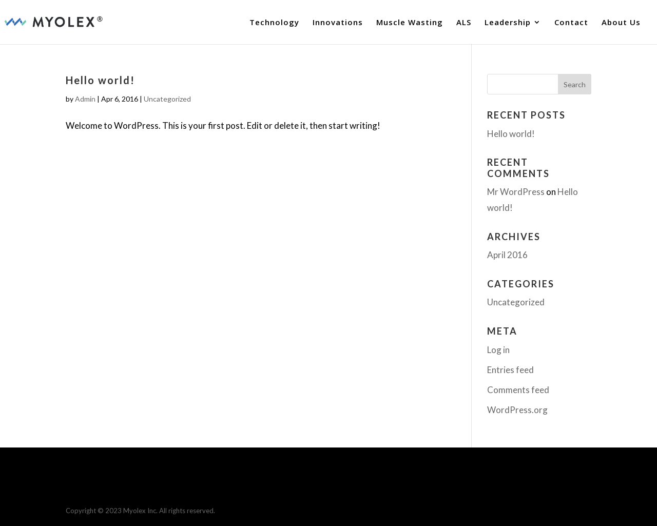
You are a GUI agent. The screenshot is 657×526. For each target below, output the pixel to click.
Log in (498, 349)
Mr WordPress (516, 191)
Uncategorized (167, 98)
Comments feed (518, 389)
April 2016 (507, 254)
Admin (85, 98)
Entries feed (510, 369)
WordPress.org (517, 409)
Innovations (338, 22)
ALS (463, 22)
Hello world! (100, 80)
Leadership (508, 22)
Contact (571, 22)
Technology (274, 22)
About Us (621, 22)
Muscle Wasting (409, 22)
